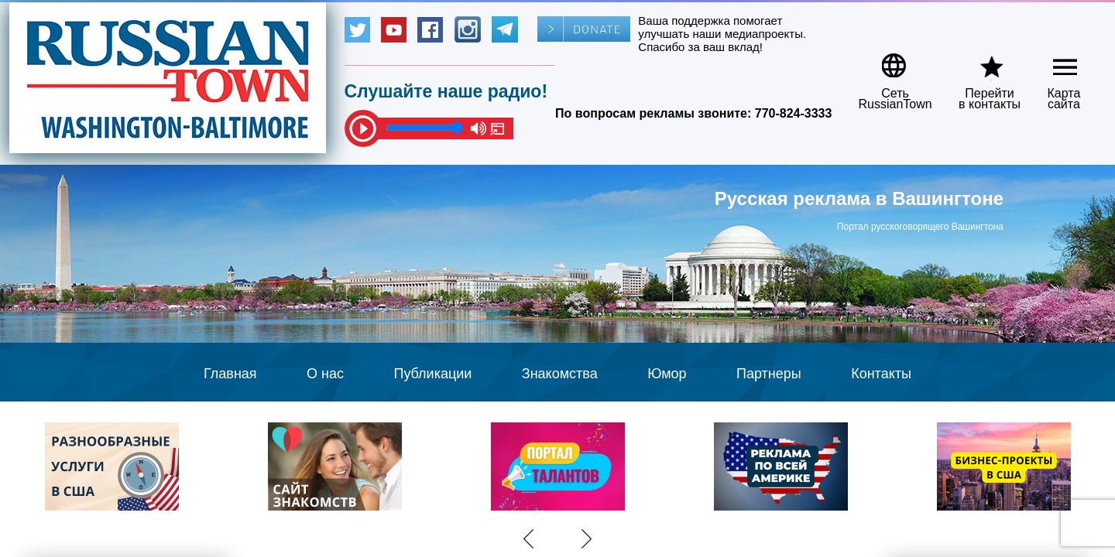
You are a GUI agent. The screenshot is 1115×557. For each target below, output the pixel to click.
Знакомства (560, 373)
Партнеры (768, 373)
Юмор (666, 373)
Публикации (432, 373)
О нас (325, 373)
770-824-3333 (793, 113)
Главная (230, 373)
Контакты (881, 373)
